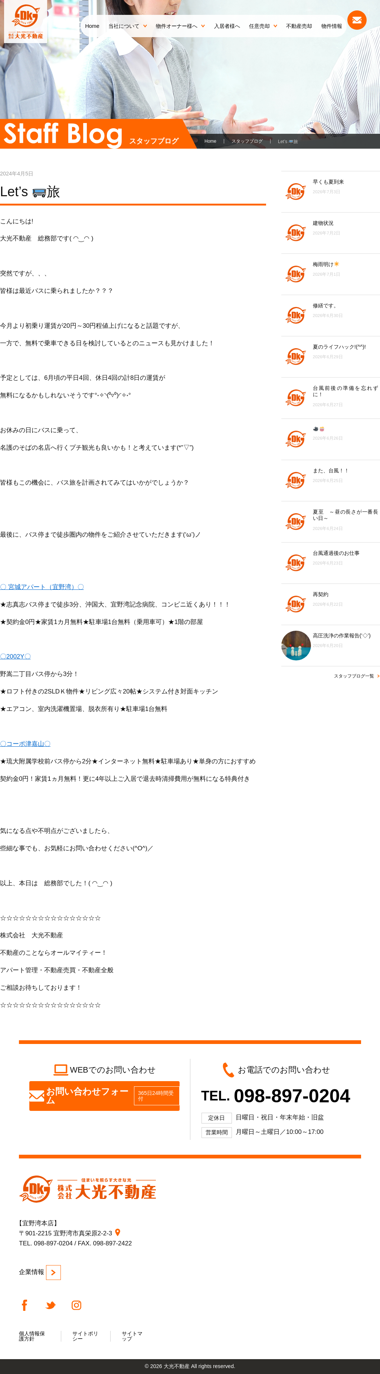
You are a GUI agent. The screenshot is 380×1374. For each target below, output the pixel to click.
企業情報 (40, 1272)
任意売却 (263, 26)
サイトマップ (132, 1336)
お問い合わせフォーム (104, 1095)
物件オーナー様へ (180, 26)
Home (92, 26)
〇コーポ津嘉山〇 (25, 743)
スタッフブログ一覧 (354, 676)
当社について (127, 26)
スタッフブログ (247, 141)
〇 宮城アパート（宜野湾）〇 (42, 587)
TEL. (275, 1095)
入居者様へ (227, 26)
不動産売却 (299, 26)
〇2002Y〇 (15, 656)
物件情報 (331, 26)
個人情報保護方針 (32, 1336)
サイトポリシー (85, 1336)
